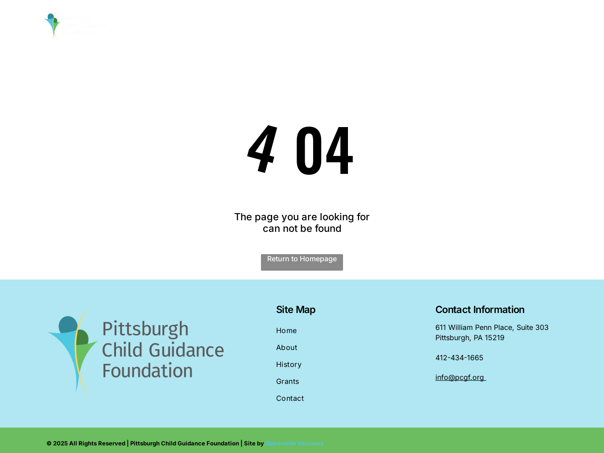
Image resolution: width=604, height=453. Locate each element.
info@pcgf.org (459, 377)
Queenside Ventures (294, 443)
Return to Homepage (302, 258)
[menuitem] (221, 25)
